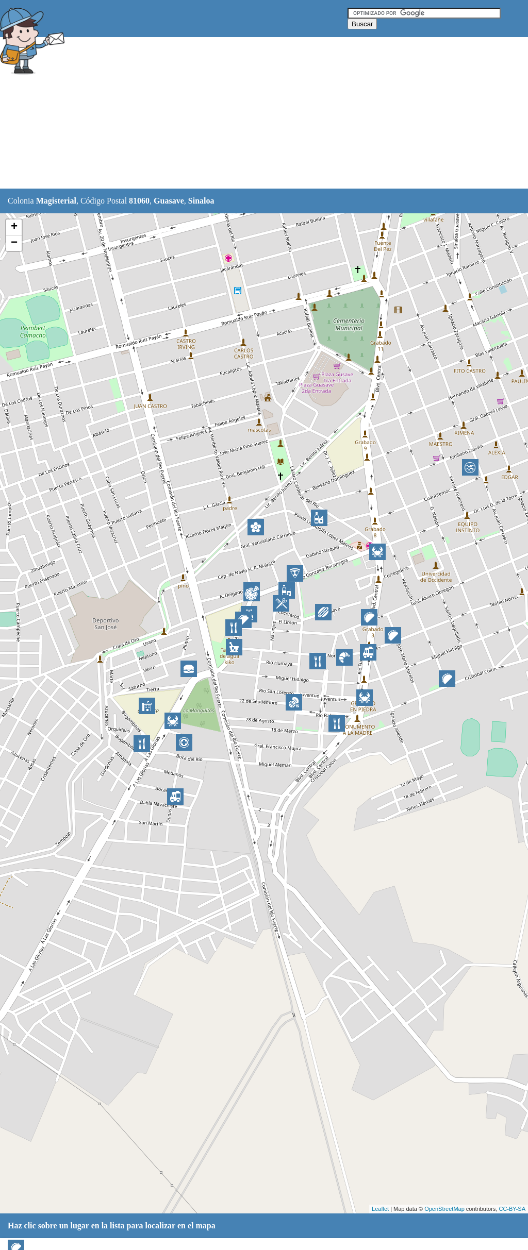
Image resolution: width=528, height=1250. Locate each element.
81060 (139, 200)
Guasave (169, 200)
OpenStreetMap (444, 1209)
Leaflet (380, 1209)
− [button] (14, 243)
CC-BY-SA (512, 1209)
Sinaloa (201, 200)
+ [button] (14, 227)
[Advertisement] (257, 113)
